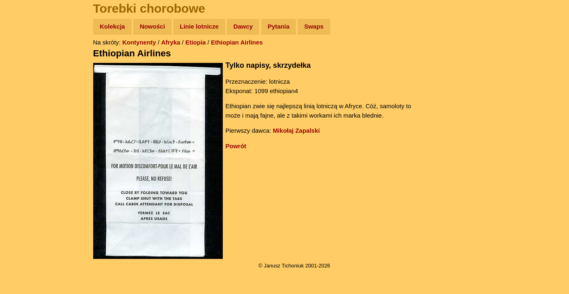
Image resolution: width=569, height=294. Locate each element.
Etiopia (195, 42)
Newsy (23, 89)
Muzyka (25, 121)
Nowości (152, 26)
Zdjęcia (24, 74)
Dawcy (243, 26)
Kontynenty (139, 42)
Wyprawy (27, 58)
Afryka (170, 42)
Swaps (314, 26)
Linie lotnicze (199, 26)
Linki (21, 152)
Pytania (278, 26)
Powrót (236, 146)
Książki (24, 105)
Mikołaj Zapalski (296, 130)
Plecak (23, 137)
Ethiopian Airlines (237, 42)
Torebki (25, 168)
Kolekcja (112, 26)
